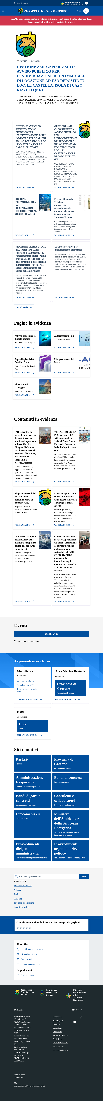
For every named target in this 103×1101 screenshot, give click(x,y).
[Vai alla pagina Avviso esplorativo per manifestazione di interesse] (65, 296)
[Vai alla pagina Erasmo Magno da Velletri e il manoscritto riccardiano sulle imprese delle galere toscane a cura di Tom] (63, 234)
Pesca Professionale (60, 1043)
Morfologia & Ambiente (58, 1022)
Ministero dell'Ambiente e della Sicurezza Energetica (79, 995)
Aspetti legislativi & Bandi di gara (60, 1037)
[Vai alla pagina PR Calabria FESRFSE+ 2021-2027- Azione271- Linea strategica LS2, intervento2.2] (25, 296)
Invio (84, 876)
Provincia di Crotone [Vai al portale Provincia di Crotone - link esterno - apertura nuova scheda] (21, 3)
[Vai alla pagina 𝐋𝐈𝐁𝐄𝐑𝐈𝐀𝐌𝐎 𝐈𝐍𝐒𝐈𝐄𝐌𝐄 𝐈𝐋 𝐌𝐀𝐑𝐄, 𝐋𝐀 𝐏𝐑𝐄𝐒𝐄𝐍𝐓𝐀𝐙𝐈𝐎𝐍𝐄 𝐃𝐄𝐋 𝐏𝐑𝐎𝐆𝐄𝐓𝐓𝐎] (24, 234)
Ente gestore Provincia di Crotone (51, 992)
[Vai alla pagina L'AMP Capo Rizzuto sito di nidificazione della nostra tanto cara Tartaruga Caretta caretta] (63, 524)
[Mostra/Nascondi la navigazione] (2, 10)
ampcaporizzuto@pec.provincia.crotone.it (29, 1086)
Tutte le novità (24, 307)
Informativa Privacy (60, 1050)
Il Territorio (57, 1017)
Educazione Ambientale (57, 1030)
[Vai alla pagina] (24, 347)
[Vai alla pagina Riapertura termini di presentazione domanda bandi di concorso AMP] (24, 524)
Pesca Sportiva (58, 1046)
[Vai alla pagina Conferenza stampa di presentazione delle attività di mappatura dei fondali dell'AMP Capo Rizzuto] (24, 600)
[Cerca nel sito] (86, 11)
